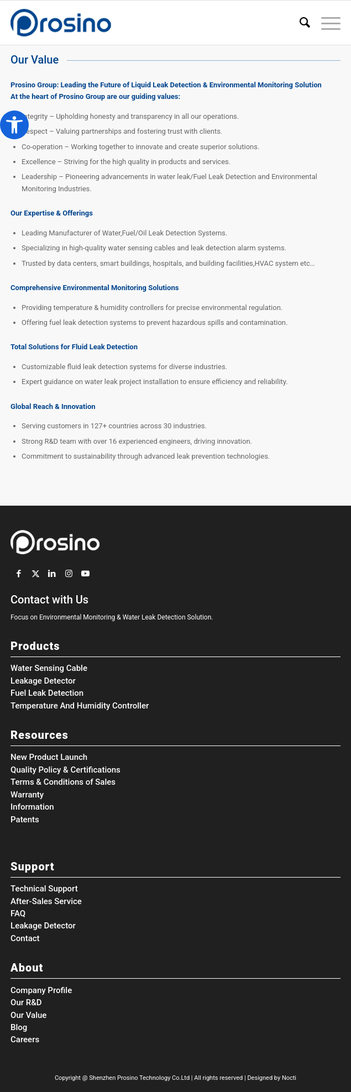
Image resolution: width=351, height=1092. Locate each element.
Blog (19, 1027)
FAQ (18, 913)
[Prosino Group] (143, 23)
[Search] (299, 23)
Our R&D (26, 1002)
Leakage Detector (43, 681)
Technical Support (44, 889)
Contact (25, 938)
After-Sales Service (46, 901)
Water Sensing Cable (49, 668)
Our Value (28, 1015)
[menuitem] (299, 23)
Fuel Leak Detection (47, 693)
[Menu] (325, 23)
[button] (14, 125)
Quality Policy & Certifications (66, 770)
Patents (25, 820)
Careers (25, 1039)
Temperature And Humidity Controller (80, 706)
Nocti (289, 1078)
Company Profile (41, 990)
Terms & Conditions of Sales (63, 782)
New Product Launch (49, 757)
